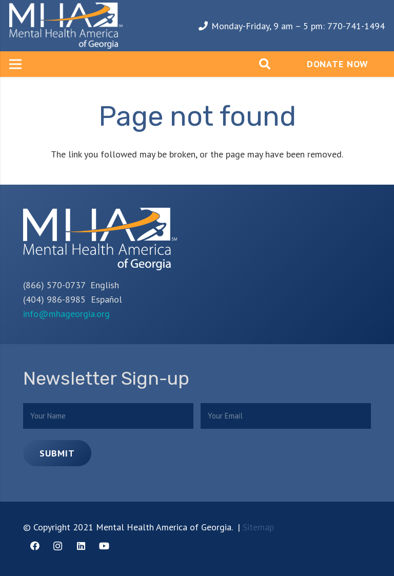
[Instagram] (57, 546)
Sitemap (258, 527)
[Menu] (15, 64)
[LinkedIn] (80, 546)
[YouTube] (103, 546)
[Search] (264, 64)
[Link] (66, 26)
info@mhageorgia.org (66, 314)
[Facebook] (34, 546)
